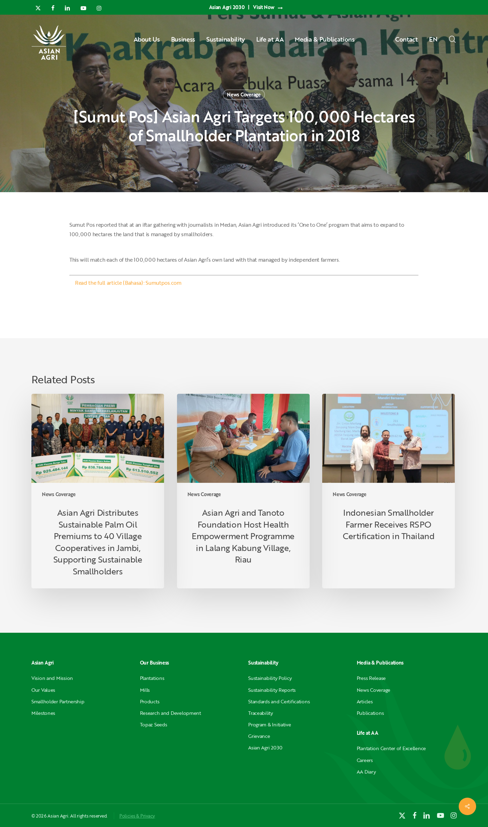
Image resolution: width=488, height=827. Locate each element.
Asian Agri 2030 (265, 747)
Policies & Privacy (137, 815)
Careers (365, 760)
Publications (370, 713)
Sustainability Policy (269, 678)
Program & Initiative (269, 724)
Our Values (43, 690)
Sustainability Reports (272, 690)
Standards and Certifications (279, 701)
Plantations (152, 678)
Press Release (371, 678)
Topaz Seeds (153, 724)
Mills (145, 690)
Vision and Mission (52, 678)
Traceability (260, 713)
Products (150, 701)
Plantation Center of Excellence (391, 748)
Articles (365, 701)
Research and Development (170, 713)
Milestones (43, 713)
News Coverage (243, 94)
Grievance (259, 736)
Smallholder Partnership (57, 701)
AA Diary (366, 771)
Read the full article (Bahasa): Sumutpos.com (128, 282)
